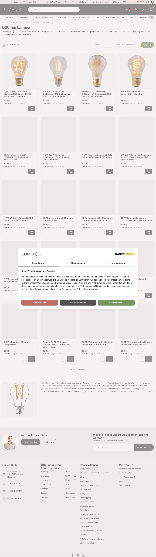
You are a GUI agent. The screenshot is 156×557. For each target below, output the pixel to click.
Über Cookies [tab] (78, 263)
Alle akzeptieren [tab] (116, 302)
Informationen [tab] (118, 263)
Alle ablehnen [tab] (40, 302)
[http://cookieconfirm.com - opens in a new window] (125, 254)
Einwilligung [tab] (38, 263)
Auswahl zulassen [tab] (78, 302)
